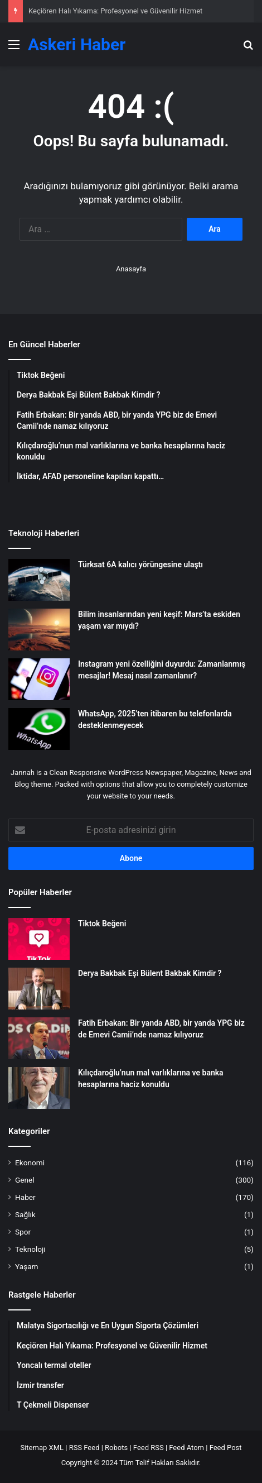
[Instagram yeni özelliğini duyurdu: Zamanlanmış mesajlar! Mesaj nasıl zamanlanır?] (39, 679)
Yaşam (26, 1266)
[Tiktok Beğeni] (39, 939)
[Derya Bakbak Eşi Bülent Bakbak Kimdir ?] (39, 989)
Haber (25, 1197)
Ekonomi (30, 1162)
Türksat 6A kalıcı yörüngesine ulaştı (140, 564)
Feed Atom (186, 1447)
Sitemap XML (42, 1447)
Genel (25, 1179)
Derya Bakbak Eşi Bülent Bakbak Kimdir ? (149, 973)
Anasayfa (131, 269)
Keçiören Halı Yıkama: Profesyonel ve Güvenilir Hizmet (115, 11)
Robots (116, 1447)
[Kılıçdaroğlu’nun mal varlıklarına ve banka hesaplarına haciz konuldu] (39, 1088)
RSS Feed (84, 1447)
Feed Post (226, 1447)
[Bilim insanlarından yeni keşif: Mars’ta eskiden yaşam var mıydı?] (39, 629)
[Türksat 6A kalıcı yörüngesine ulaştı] (39, 580)
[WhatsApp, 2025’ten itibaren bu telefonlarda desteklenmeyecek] (39, 729)
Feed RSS (148, 1447)
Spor (23, 1231)
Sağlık (25, 1214)
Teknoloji (30, 1249)
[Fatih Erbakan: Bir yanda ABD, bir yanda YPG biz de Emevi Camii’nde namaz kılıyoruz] (39, 1038)
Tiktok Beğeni (102, 923)
